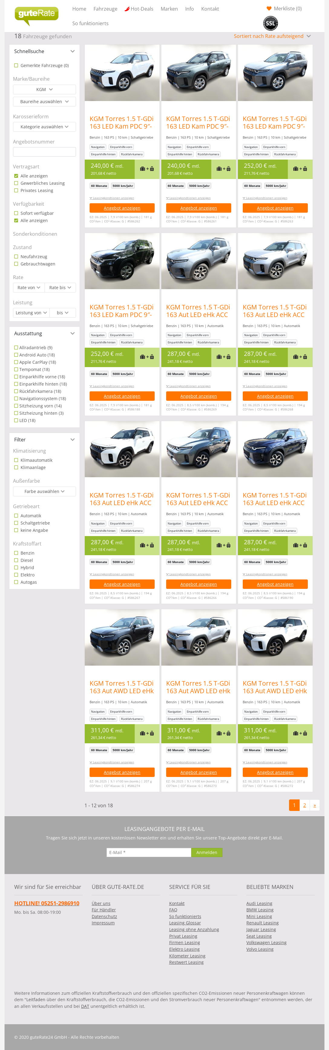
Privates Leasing (36, 190)
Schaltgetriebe (34, 523)
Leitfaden (35, 999)
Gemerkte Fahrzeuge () (44, 65)
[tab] (44, 51)
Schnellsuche (29, 51)
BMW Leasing (260, 910)
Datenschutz (104, 916)
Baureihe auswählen (41, 101)
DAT (85, 1006)
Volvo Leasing (260, 949)
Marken (169, 8)
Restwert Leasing (186, 962)
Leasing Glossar (185, 923)
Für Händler (104, 910)
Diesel (26, 560)
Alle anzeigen (33, 176)
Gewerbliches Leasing (42, 183)
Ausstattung (28, 333)
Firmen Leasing (184, 942)
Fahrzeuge (105, 8)
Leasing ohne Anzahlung (194, 929)
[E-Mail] (149, 852)
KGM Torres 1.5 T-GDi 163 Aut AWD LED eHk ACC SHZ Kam (122, 691)
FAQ (173, 910)
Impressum (103, 923)
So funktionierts (90, 23)
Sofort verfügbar (36, 213)
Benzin (27, 553)
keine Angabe (33, 530)
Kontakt (210, 8)
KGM (41, 89)
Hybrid (26, 567)
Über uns (101, 903)
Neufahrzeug (33, 256)
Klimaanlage (32, 467)
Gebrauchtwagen (37, 264)
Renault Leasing (262, 923)
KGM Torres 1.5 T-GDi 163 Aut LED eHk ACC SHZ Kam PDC (201, 314)
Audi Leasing (259, 903)
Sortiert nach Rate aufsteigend (269, 36)
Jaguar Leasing (261, 929)
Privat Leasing (183, 936)
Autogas (28, 582)
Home (79, 8)
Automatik (30, 515)
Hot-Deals (142, 8)
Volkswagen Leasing (266, 942)
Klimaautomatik (35, 460)
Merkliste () (287, 8)
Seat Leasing (259, 936)
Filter (20, 439)
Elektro (27, 575)
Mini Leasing (259, 916)
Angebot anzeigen (122, 208)
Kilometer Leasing (187, 956)
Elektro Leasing (184, 949)
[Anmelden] (206, 852)
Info (189, 8)
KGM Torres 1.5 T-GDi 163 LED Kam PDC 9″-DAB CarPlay (121, 126)
